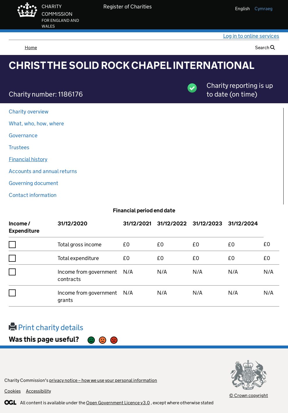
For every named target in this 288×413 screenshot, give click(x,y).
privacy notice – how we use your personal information (103, 380)
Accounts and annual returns (43, 171)
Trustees (19, 147)
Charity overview (29, 111)
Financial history (28, 159)
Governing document (33, 183)
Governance (23, 135)
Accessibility (38, 391)
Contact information (32, 195)
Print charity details (46, 327)
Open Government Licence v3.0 (118, 402)
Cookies (12, 391)
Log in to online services (251, 36)
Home (31, 47)
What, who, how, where (36, 123)
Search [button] (265, 47)
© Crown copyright (248, 395)
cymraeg (264, 8)
